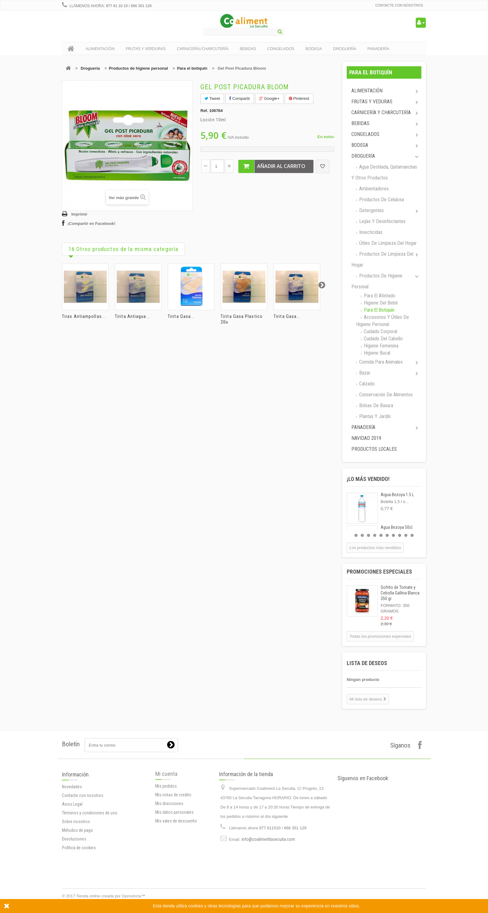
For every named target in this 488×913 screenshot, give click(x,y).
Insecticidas (370, 232)
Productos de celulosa (381, 200)
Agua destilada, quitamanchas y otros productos (384, 172)
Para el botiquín (192, 68)
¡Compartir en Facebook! (91, 223)
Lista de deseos (367, 663)
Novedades (72, 835)
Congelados (365, 134)
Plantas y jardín (374, 416)
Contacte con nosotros (399, 5)
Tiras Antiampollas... (84, 316)
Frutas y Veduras (371, 102)
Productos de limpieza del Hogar (382, 259)
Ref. (204, 110)
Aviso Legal (72, 852)
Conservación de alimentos (385, 395)
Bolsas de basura (375, 405)
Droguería (90, 68)
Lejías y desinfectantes (382, 221)
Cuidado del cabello (383, 339)
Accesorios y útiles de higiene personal (382, 320)
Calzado (366, 384)
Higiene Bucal (376, 353)
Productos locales (374, 449)
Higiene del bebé (380, 303)
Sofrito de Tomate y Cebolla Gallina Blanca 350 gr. (400, 593)
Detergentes (371, 210)
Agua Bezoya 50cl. (397, 527)
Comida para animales (380, 362)
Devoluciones (74, 887)
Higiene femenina (380, 346)
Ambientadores (373, 189)
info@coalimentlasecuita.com (268, 884)
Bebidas (360, 123)
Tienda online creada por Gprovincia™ (110, 896)
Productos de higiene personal (138, 68)
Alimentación (366, 91)
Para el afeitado (379, 296)
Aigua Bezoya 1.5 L (397, 494)
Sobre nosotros (76, 870)
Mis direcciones (169, 837)
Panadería (363, 427)
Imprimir (79, 214)
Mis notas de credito (173, 828)
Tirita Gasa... (181, 316)
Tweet (212, 98)
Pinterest (299, 98)
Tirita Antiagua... (132, 316)
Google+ (269, 98)
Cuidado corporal (380, 331)
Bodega (359, 145)
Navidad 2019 (366, 438)
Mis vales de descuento (176, 854)
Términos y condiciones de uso (89, 861)
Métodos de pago (77, 878)
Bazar (364, 373)
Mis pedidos (166, 820)
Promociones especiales (379, 571)
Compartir (239, 98)
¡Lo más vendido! (368, 479)
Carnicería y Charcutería (381, 112)
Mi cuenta (166, 807)
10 (412, 535)
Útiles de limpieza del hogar (387, 243)
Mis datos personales (174, 846)
